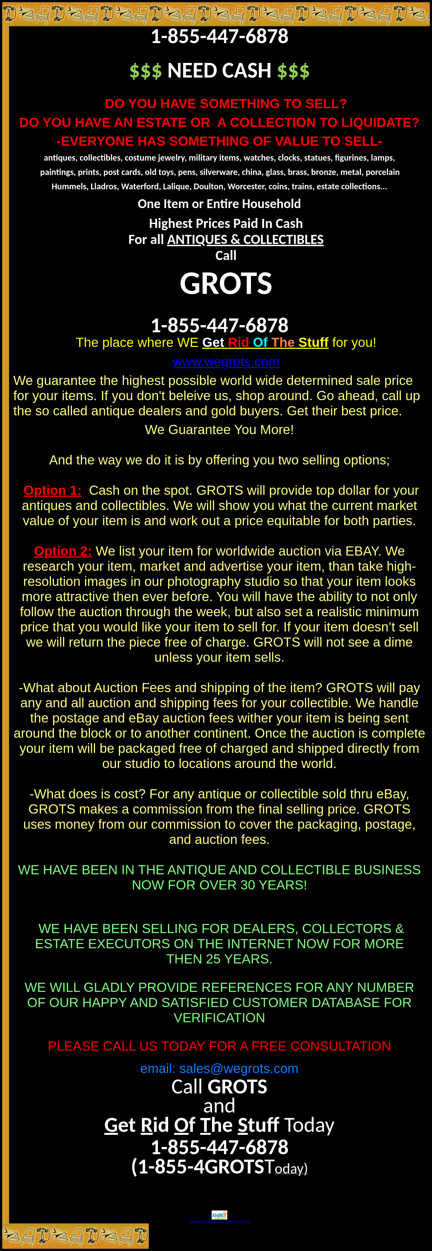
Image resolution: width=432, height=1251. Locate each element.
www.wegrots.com (226, 361)
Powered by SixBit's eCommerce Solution (219, 1219)
